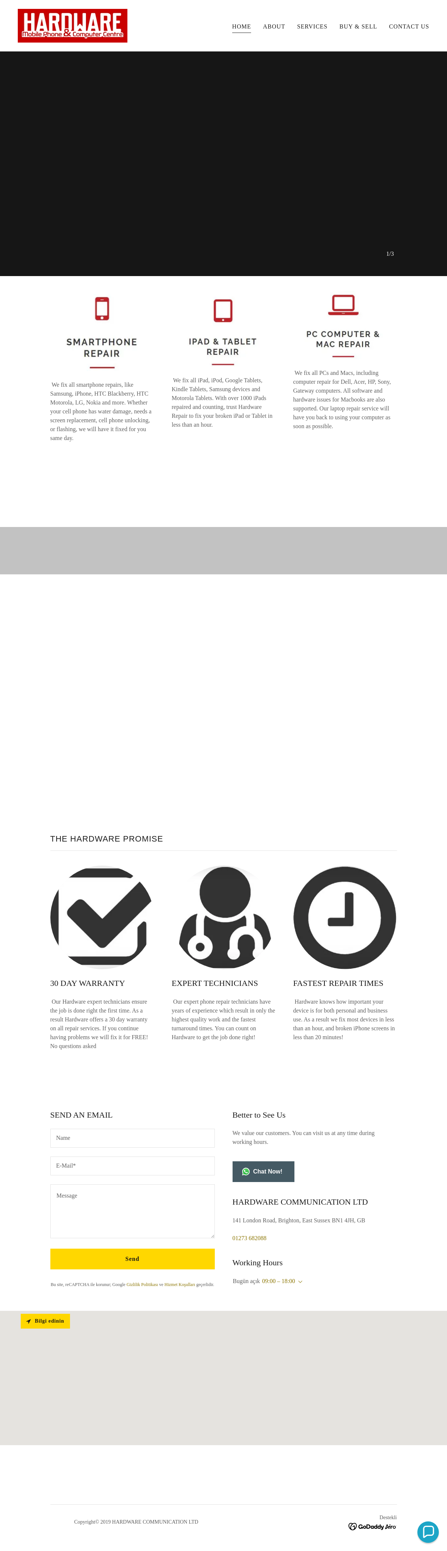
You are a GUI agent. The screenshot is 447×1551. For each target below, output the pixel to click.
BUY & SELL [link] (358, 26)
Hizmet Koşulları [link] (179, 1284)
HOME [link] (241, 26)
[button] (299, 1282)
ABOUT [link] (274, 26)
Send (133, 1259)
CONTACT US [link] (409, 26)
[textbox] (132, 1138)
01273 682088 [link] (250, 1238)
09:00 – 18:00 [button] (278, 1281)
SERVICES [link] (312, 26)
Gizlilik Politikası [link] (142, 1284)
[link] (72, 25)
